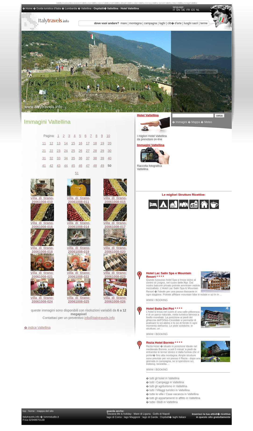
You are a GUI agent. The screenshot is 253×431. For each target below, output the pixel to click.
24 (66, 151)
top (24, 411)
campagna (150, 23)
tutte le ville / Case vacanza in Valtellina (174, 394)
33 (59, 158)
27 (88, 151)
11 (44, 143)
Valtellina (86, 8)
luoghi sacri (191, 23)
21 (44, 151)
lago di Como (114, 417)
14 (66, 143)
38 (95, 158)
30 (109, 151)
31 (44, 158)
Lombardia (71, 8)
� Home (27, 8)
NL (198, 9)
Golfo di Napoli (161, 413)
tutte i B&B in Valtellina (164, 402)
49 (102, 166)
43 (59, 166)
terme (204, 23)
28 (95, 151)
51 (77, 173)
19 (102, 143)
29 (102, 151)
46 (80, 166)
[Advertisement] (201, 159)
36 (80, 158)
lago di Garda (150, 417)
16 (80, 143)
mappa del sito (45, 411)
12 (51, 143)
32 (51, 158)
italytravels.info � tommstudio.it (41, 416)
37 (88, 158)
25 (73, 151)
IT (174, 9)
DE (183, 9)
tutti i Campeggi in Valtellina (167, 382)
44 (66, 166)
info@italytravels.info (99, 318)
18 (95, 143)
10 (108, 136)
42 (51, 166)
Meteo (208, 122)
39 (102, 158)
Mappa (195, 122)
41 (44, 166)
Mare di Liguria (142, 413)
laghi (162, 23)
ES (193, 9)
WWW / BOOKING (157, 300)
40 (109, 158)
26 (80, 151)
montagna (135, 23)
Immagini (181, 122)
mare (124, 23)
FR (188, 9)
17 (88, 143)
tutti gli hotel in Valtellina (164, 378)
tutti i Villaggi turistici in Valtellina (170, 390)
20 (109, 143)
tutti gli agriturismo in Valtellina (168, 386)
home (31, 411)
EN (178, 9)
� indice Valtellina (37, 327)
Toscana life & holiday (119, 413)
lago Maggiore (132, 417)
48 (95, 166)
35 (73, 158)
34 (66, 158)
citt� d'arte (174, 23)
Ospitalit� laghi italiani (173, 417)
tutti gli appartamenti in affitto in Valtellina (175, 398)
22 (51, 151)
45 (73, 166)
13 (59, 143)
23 (59, 151)
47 (88, 166)
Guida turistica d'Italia (48, 8)
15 (73, 143)
